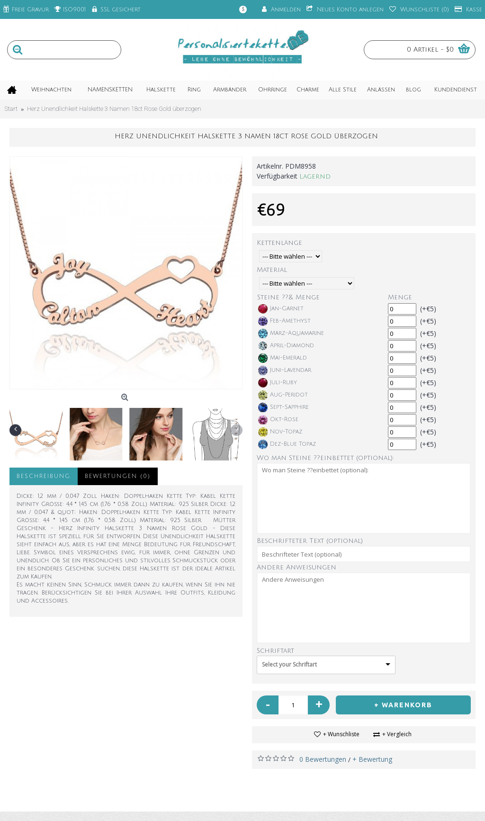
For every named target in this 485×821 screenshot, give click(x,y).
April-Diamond (286, 346)
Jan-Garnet (281, 309)
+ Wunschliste (341, 734)
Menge (400, 297)
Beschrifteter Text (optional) (310, 540)
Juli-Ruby (277, 383)
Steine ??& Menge (288, 297)
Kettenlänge (279, 242)
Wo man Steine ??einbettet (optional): (325, 457)
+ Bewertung (372, 759)
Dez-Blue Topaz (287, 444)
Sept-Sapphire (283, 407)
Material (272, 269)
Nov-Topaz (280, 432)
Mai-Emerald (282, 358)
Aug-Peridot (283, 395)
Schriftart (275, 650)
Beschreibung (44, 476)
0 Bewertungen (322, 759)
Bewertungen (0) (118, 476)
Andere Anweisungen (296, 567)
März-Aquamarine (291, 333)
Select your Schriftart (289, 664)
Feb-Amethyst (284, 321)
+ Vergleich (397, 734)
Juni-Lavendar (284, 370)
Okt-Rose (278, 419)
